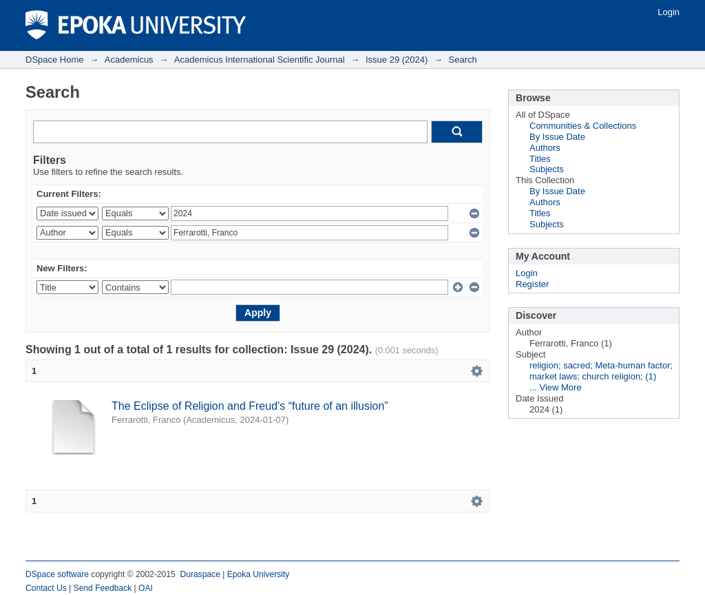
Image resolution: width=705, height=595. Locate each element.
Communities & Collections (582, 126)
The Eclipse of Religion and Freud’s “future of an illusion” (250, 406)
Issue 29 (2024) (397, 59)
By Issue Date (557, 137)
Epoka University (258, 574)
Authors (544, 148)
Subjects (546, 169)
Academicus (129, 59)
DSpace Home (54, 59)
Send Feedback (103, 588)
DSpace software (57, 574)
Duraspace (200, 574)
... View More (555, 387)
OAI (145, 588)
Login (668, 12)
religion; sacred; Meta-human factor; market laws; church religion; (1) (601, 371)
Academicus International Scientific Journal (259, 59)
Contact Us (46, 588)
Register (532, 284)
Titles (540, 159)
